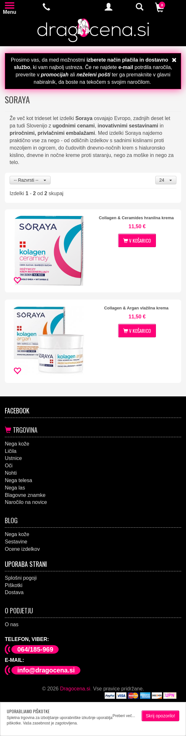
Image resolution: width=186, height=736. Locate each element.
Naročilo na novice (26, 502)
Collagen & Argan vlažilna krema (136, 308)
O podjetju (19, 610)
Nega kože (17, 443)
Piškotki (13, 585)
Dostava (14, 592)
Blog (11, 520)
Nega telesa (18, 480)
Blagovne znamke (25, 495)
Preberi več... (123, 716)
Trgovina (21, 430)
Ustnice (13, 458)
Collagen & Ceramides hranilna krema (136, 217)
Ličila (10, 451)
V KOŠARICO (137, 240)
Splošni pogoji (21, 578)
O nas (12, 624)
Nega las (15, 487)
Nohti (11, 473)
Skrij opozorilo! (160, 715)
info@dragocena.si (46, 670)
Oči (8, 465)
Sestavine (16, 541)
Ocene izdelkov (22, 549)
